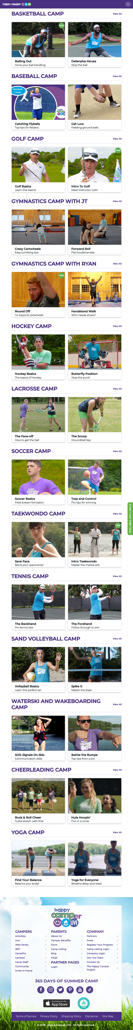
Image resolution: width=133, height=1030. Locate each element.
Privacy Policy (49, 1016)
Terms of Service (26, 1016)
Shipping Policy (71, 1016)
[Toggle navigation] (128, 4)
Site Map (107, 1016)
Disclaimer (91, 1016)
